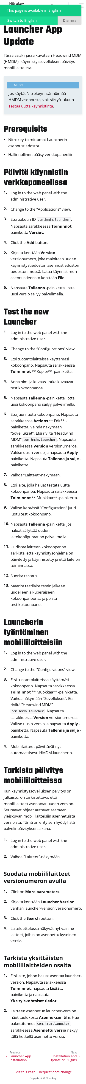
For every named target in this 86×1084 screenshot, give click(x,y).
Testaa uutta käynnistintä (30, 106)
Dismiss (69, 20)
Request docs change (55, 1072)
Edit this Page (24, 1072)
